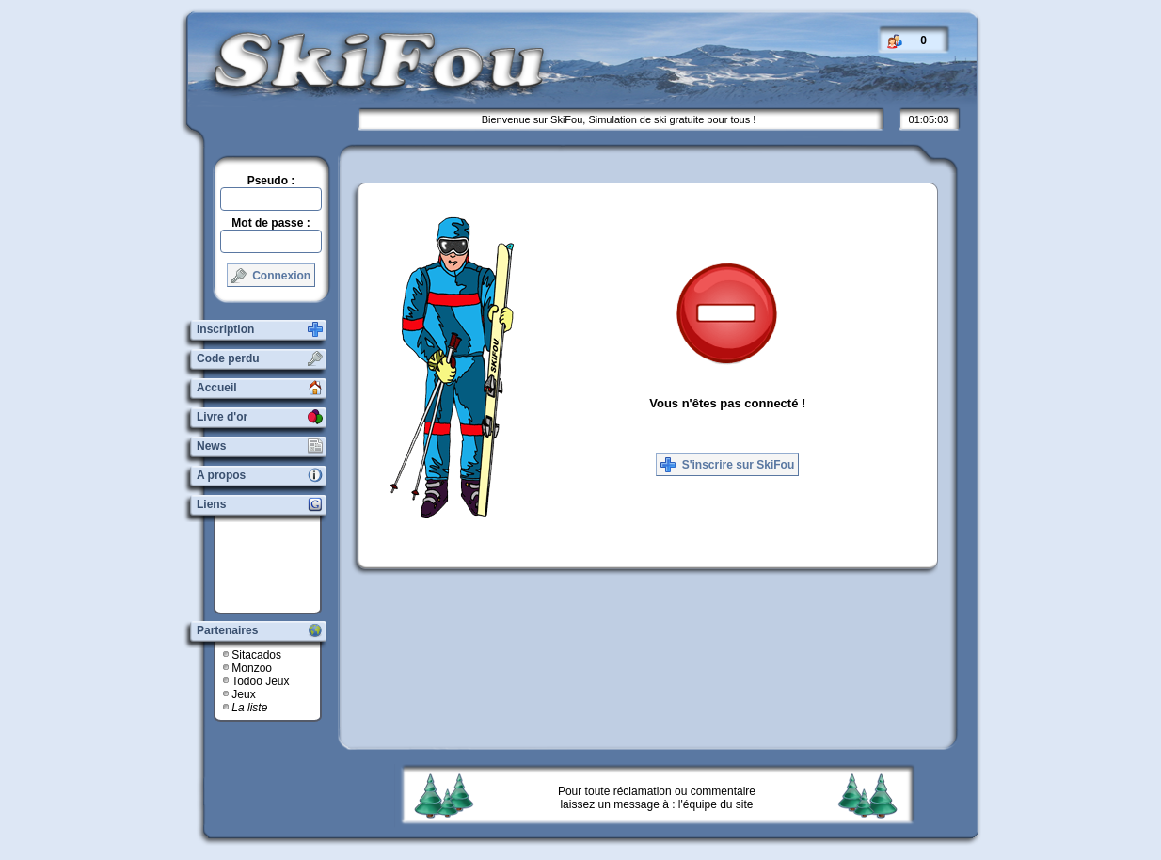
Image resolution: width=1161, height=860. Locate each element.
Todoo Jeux (260, 681)
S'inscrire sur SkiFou (727, 464)
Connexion (270, 275)
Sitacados (256, 654)
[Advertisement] (274, 564)
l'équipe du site (716, 804)
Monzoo (251, 668)
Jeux (243, 694)
